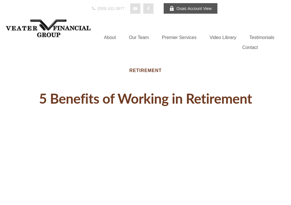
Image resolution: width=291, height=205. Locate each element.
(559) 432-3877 (107, 8)
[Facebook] (148, 8)
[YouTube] (135, 8)
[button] (110, 37)
